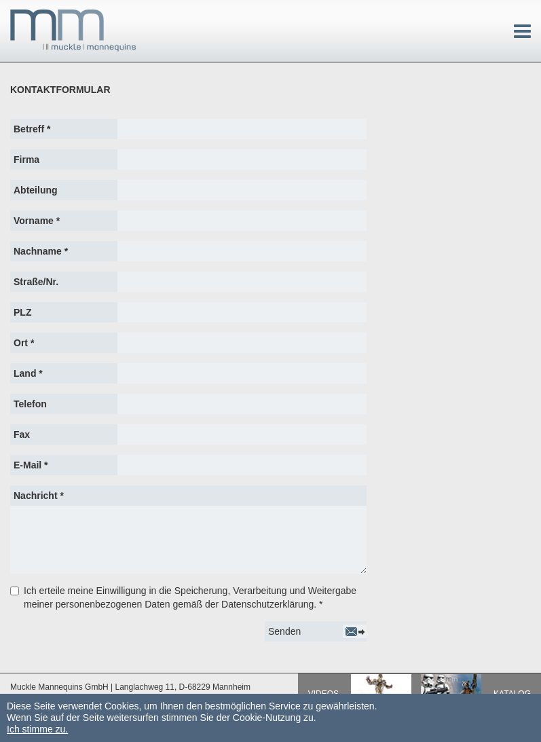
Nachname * (41, 251)
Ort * (24, 342)
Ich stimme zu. (37, 729)
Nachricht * (39, 495)
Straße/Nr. (36, 281)
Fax (22, 434)
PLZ (22, 312)
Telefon (30, 403)
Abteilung (36, 190)
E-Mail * (31, 465)
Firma (26, 159)
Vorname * (37, 220)
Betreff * (32, 129)
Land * (28, 373)
